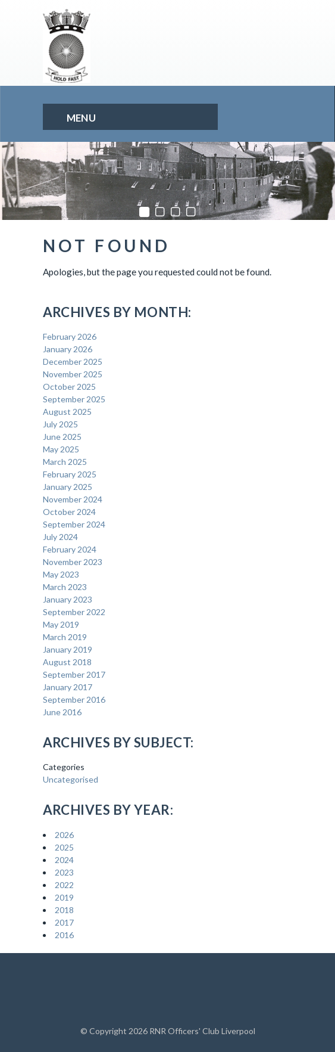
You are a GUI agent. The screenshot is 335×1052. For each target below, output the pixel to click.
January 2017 (67, 687)
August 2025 (67, 411)
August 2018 (67, 662)
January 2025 (67, 487)
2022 (64, 885)
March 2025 (65, 462)
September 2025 (74, 399)
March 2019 (65, 637)
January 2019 (67, 649)
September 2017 (74, 674)
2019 (64, 897)
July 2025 (60, 424)
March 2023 (65, 587)
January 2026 (67, 349)
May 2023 (61, 574)
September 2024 (74, 524)
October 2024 (69, 512)
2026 (64, 835)
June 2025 (62, 437)
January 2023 (67, 599)
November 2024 (72, 499)
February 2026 (69, 336)
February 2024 (69, 549)
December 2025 (72, 361)
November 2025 (72, 374)
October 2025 (69, 386)
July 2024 (60, 537)
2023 (64, 872)
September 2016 (74, 699)
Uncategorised (70, 779)
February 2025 (69, 474)
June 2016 (62, 712)
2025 (64, 847)
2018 (64, 910)
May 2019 (61, 624)
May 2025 (61, 449)
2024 (64, 860)
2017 (64, 922)
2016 (64, 935)
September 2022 (74, 612)
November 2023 (72, 562)
